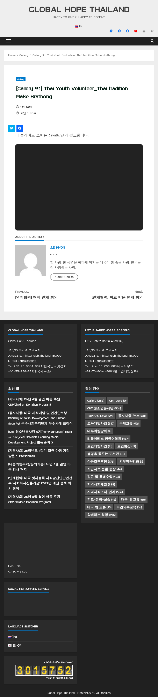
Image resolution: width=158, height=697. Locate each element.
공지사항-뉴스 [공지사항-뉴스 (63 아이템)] (131, 416)
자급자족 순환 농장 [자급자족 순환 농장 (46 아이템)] (104, 469)
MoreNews (84, 693)
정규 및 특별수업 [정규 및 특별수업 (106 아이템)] (103, 477)
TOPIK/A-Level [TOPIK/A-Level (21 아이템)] (100, 416)
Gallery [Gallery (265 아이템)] (95, 401)
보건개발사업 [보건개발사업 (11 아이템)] (99, 446)
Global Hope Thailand (79, 9)
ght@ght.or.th (28, 361)
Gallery (20, 79)
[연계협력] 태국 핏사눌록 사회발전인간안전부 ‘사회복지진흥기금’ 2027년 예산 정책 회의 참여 (40, 483)
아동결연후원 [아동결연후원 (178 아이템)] (100, 461)
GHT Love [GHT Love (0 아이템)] (117, 401)
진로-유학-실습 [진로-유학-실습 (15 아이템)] (101, 500)
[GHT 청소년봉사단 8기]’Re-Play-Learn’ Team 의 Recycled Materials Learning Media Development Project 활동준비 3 (40, 437)
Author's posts (64, 277)
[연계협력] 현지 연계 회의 (47, 294)
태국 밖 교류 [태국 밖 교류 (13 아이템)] (99, 507)
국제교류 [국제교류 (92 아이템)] (128, 423)
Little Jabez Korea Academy (104, 341)
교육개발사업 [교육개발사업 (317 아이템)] (100, 423)
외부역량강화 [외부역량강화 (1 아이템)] (131, 461)
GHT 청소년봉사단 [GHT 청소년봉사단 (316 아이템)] (104, 408)
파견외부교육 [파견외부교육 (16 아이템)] (129, 507)
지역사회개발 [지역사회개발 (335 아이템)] (101, 484)
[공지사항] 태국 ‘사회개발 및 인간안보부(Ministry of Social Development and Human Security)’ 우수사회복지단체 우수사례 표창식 (40, 418)
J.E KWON (25, 107)
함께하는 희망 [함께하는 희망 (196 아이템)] (101, 515)
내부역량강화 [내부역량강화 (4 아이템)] (99, 431)
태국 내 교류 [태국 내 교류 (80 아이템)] (133, 500)
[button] (8, 41)
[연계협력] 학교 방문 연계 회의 (111, 294)
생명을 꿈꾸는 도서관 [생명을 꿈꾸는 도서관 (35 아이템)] (106, 454)
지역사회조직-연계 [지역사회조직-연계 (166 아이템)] (105, 492)
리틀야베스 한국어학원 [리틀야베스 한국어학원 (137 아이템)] (107, 439)
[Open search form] (152, 41)
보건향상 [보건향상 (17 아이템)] (126, 446)
